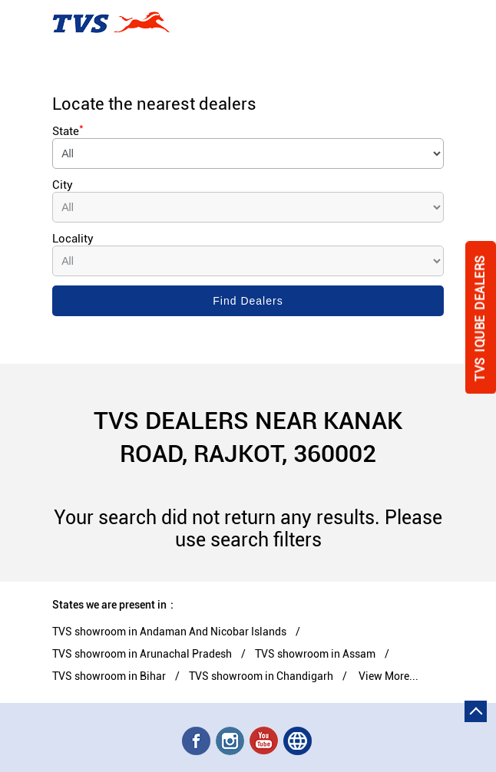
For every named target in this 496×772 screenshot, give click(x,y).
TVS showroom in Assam (315, 654)
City (62, 185)
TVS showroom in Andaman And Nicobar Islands (169, 631)
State (68, 131)
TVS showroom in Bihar (109, 676)
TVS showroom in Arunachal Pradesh (142, 654)
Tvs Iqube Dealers (480, 318)
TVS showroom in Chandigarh (261, 676)
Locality (73, 239)
